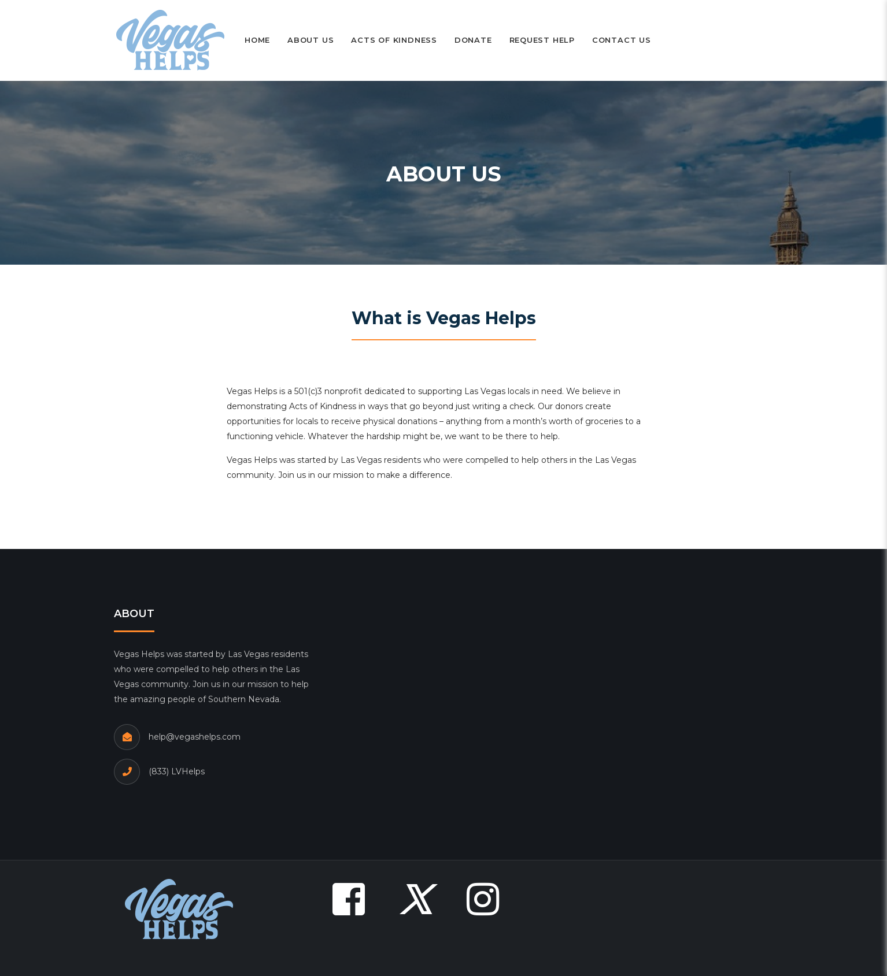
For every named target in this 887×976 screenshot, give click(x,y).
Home (257, 39)
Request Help (542, 39)
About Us (310, 39)
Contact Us (621, 39)
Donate (473, 39)
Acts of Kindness (394, 39)
